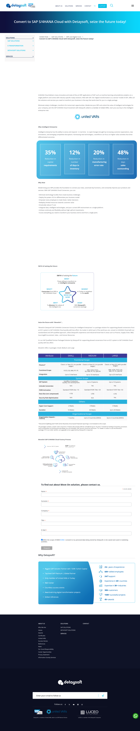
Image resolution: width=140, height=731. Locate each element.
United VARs (42, 638)
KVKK (62, 540)
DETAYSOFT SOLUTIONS (68, 630)
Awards (40, 633)
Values (40, 630)
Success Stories (43, 641)
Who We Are (42, 627)
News (40, 646)
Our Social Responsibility (46, 649)
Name (44, 491)
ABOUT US (58, 6)
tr (95, 6)
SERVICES (79, 6)
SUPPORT (102, 6)
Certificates (41, 636)
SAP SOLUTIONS (66, 627)
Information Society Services (47, 657)
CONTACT (88, 6)
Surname (45, 501)
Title (43, 520)
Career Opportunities (44, 652)
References (41, 644)
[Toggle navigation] (132, 5)
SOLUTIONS (69, 6)
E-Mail (44, 530)
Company (45, 511)
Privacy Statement (43, 655)
